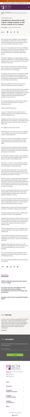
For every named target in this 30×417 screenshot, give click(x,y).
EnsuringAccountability (10, 402)
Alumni (8, 3)
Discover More (3, 330)
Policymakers (13, 3)
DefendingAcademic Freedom (11, 396)
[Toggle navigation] (28, 7)
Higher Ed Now (23, 1)
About (7, 382)
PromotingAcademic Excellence (11, 391)
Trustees (4, 3)
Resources (9, 386)
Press (26, 3)
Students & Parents (20, 3)
